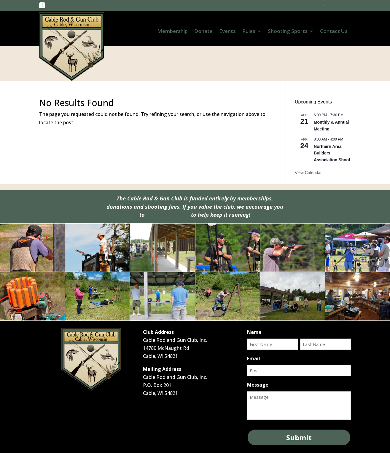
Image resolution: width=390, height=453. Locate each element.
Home (315, 5)
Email (253, 358)
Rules (248, 31)
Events (227, 31)
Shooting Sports (288, 31)
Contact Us (338, 5)
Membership (172, 31)
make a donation (168, 214)
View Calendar (308, 172)
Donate (203, 31)
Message (257, 385)
